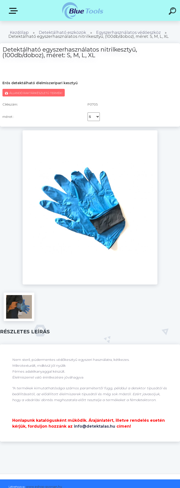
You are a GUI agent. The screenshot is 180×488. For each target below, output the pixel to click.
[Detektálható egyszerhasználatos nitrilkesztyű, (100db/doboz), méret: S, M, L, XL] (90, 132)
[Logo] (83, 10)
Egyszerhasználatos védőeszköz (128, 32)
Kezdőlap (19, 32)
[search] (173, 11)
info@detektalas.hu (94, 426)
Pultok (14, 11)
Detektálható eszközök (62, 32)
